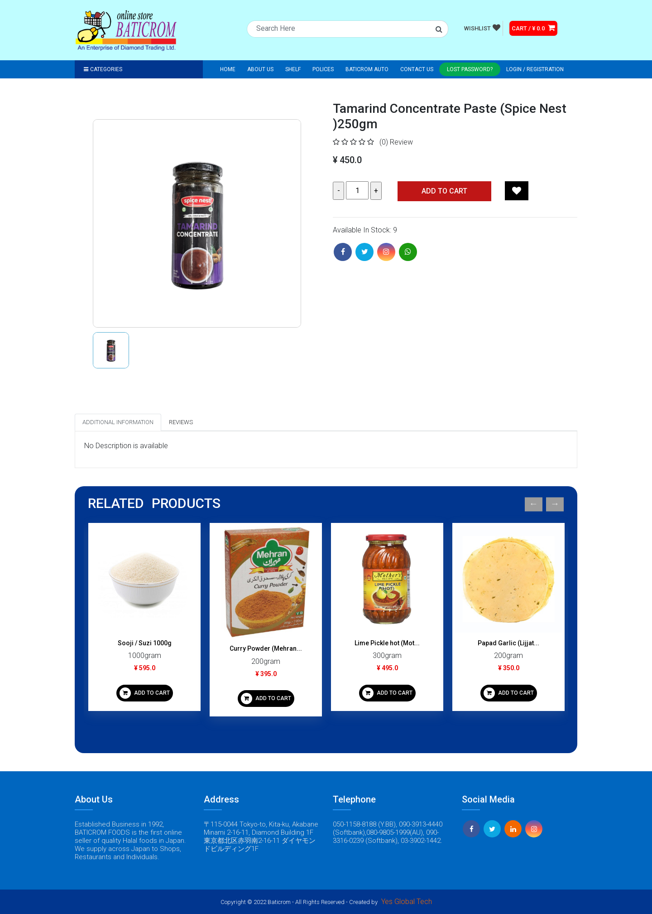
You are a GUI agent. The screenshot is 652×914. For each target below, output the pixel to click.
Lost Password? (470, 69)
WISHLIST (482, 28)
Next (555, 504)
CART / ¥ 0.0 (533, 28)
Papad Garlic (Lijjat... (508, 643)
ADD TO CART (145, 693)
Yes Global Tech (406, 901)
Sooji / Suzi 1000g (145, 643)
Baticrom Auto (366, 69)
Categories (103, 69)
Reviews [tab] (181, 422)
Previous (533, 504)
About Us (260, 69)
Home (227, 69)
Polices (323, 69)
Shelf (293, 69)
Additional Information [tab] (117, 422)
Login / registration (535, 69)
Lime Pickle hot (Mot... (387, 643)
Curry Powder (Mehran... (266, 648)
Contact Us (416, 69)
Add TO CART (444, 191)
